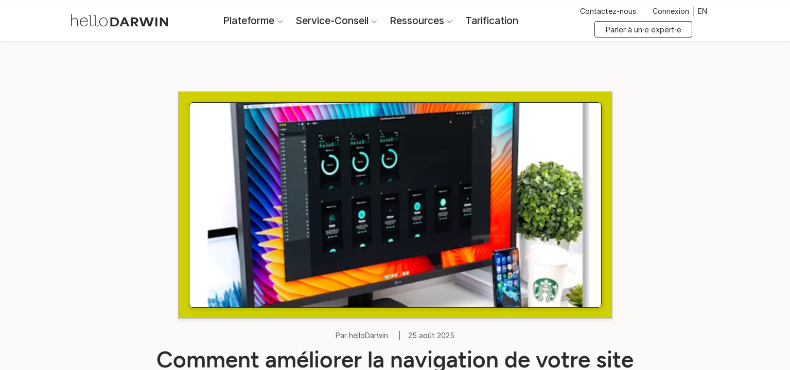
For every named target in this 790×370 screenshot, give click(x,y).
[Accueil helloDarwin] (121, 19)
